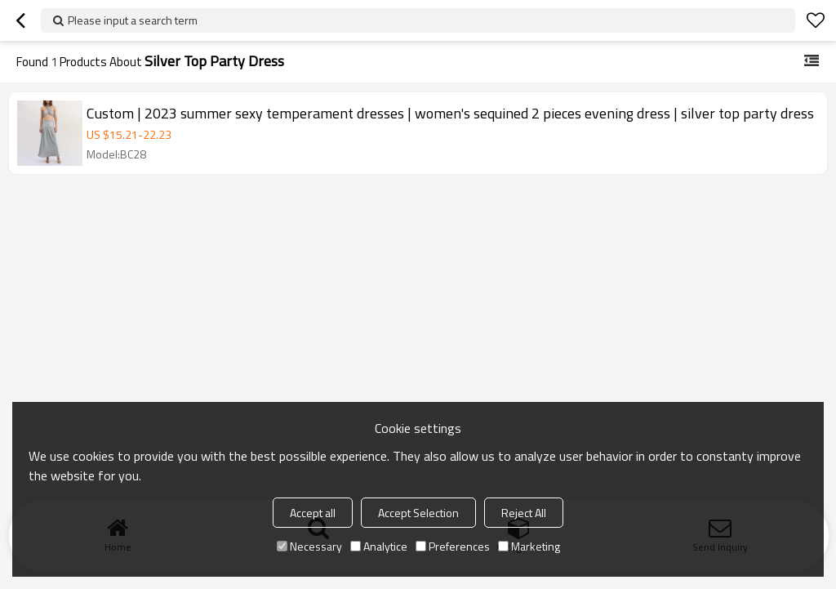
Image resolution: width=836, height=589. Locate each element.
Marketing (529, 546)
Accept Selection (418, 512)
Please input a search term (133, 20)
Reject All (523, 512)
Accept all (313, 512)
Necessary (309, 546)
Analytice (378, 546)
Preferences (453, 546)
